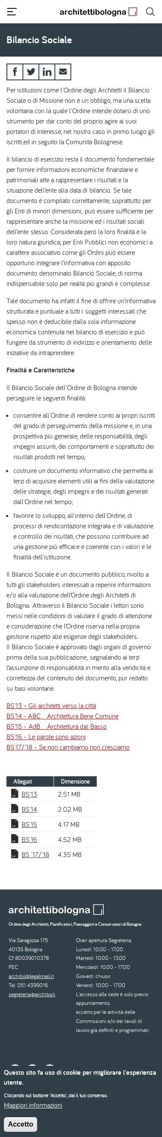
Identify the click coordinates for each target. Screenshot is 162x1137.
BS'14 (29, 809)
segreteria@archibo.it (32, 994)
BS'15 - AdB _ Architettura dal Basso (56, 726)
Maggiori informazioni (33, 1109)
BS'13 (29, 794)
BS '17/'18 (35, 854)
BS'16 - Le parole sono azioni (46, 736)
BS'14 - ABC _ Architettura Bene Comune (62, 715)
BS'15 (29, 824)
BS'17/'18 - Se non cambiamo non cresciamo (68, 747)
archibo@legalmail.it (31, 976)
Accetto (20, 1129)
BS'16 (29, 839)
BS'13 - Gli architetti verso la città (51, 705)
